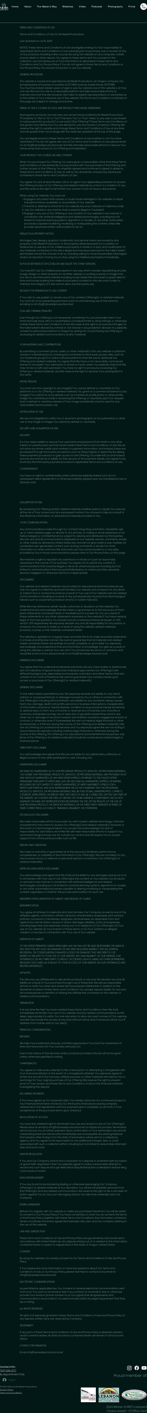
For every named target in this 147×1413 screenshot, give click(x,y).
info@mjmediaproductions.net (44, 145)
